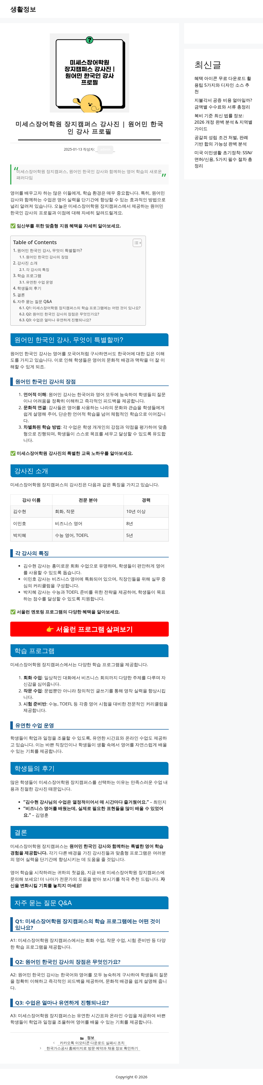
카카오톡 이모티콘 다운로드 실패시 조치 (92, 1042)
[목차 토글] (134, 242)
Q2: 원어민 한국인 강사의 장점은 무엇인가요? (62, 313)
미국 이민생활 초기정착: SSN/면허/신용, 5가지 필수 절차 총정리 (223, 159)
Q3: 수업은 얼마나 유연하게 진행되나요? (58, 319)
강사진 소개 (27, 262)
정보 (90, 1037)
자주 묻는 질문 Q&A (34, 301)
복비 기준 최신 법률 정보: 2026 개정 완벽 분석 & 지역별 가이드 (223, 122)
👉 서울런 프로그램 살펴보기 (89, 629)
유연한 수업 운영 (39, 282)
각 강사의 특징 (37, 269)
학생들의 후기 (29, 288)
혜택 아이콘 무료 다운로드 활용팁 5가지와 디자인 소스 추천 (222, 84)
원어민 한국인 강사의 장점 (47, 256)
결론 (21, 294)
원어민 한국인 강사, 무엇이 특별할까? (49, 250)
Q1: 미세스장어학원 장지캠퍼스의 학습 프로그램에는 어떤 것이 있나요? (83, 307)
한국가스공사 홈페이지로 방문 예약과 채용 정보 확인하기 (92, 1048)
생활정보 (23, 9)
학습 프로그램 (29, 275)
